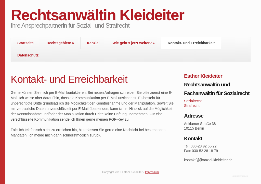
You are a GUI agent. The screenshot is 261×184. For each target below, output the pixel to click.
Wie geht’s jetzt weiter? (133, 43)
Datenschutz (27, 55)
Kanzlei (93, 43)
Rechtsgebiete (60, 43)
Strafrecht (192, 105)
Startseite (25, 43)
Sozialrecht (193, 101)
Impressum (152, 172)
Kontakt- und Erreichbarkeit (191, 43)
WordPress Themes (240, 176)
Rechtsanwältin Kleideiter (97, 15)
